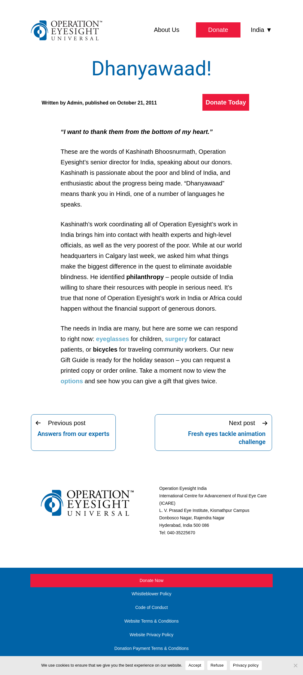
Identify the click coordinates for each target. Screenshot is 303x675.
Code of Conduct (151, 607)
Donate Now (151, 580)
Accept (194, 665)
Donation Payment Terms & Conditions (151, 648)
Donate (218, 29)
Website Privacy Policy (151, 634)
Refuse (217, 665)
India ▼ (261, 29)
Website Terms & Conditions (151, 621)
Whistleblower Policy (151, 593)
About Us (166, 29)
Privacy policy (246, 665)
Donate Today (226, 102)
